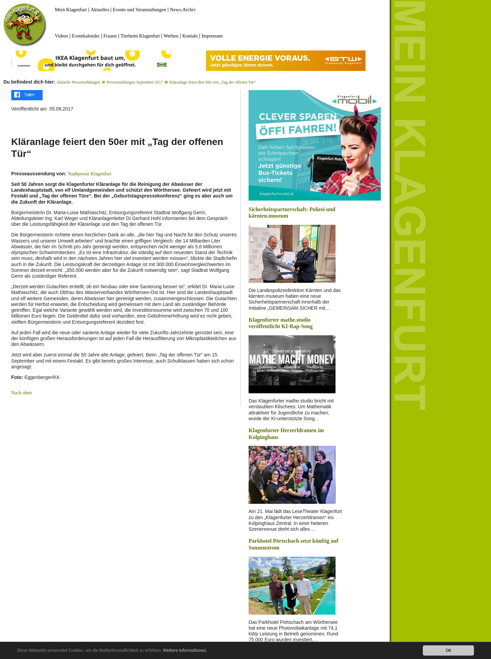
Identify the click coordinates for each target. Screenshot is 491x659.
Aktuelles (100, 9)
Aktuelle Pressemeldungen (78, 82)
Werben (171, 36)
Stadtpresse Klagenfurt (89, 173)
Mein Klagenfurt (71, 9)
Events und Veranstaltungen (139, 9)
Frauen (110, 36)
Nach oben (21, 392)
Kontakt (190, 36)
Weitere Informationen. (185, 650)
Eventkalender (86, 36)
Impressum (212, 36)
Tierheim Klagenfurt (140, 36)
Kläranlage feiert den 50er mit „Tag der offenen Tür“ (212, 82)
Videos (61, 36)
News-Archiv (183, 9)
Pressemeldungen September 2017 (135, 82)
